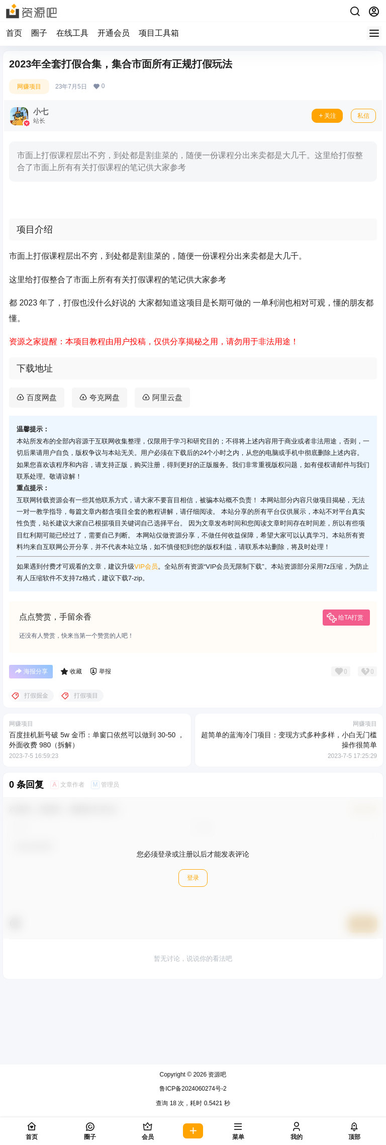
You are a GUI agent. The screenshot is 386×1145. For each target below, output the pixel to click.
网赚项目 (29, 86)
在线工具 (72, 33)
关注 (327, 115)
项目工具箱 (159, 33)
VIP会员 (146, 645)
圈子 (39, 33)
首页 (14, 33)
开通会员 (114, 33)
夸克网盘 (104, 477)
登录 (193, 957)
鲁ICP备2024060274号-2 (192, 1088)
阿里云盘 (167, 477)
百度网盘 (42, 477)
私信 (363, 115)
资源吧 (216, 1074)
